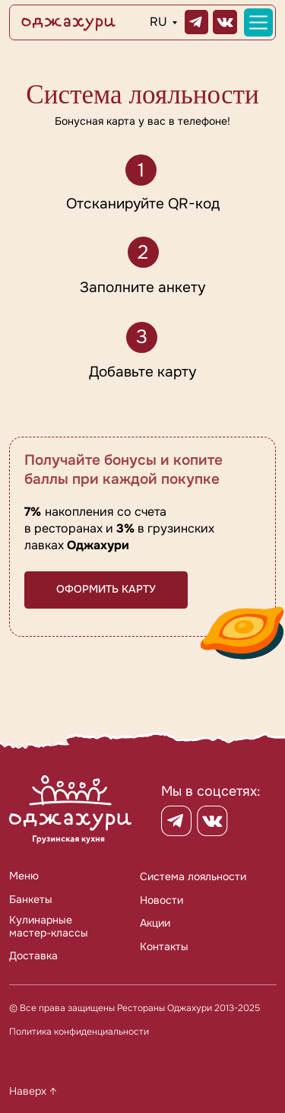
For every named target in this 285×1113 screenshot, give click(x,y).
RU (158, 22)
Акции (155, 923)
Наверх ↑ (33, 1091)
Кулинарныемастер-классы (48, 926)
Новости (161, 900)
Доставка (33, 955)
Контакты (164, 946)
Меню (24, 875)
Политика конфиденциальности (79, 1032)
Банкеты (30, 899)
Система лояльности (193, 876)
